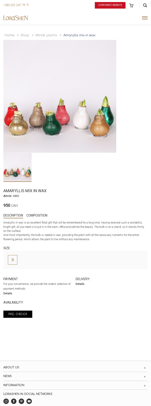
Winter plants (46, 35)
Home (9, 35)
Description (13, 215)
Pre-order (17, 314)
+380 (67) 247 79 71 (16, 5)
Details (7, 293)
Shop (25, 35)
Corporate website (110, 5)
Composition (36, 215)
